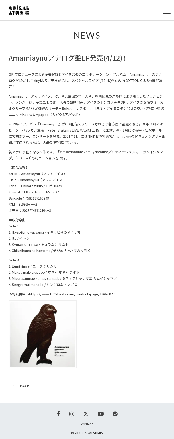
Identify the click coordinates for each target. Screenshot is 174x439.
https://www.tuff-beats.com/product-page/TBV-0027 (72, 294)
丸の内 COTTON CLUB (132, 80)
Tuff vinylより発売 (40, 80)
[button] (87, 335)
